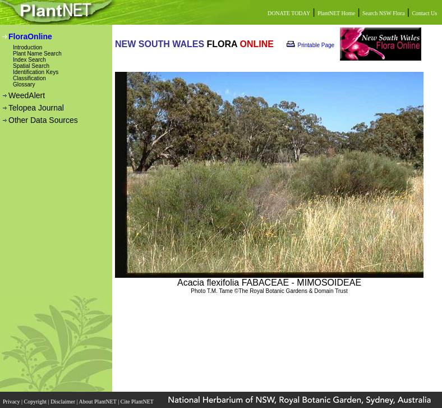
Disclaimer (63, 401)
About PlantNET (98, 401)
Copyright (36, 401)
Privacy (12, 401)
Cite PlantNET (138, 401)
